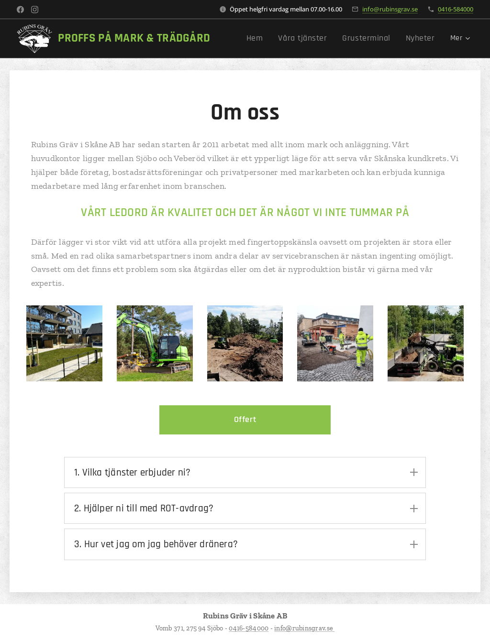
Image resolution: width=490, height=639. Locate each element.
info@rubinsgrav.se (390, 9)
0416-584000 (455, 9)
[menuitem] (271, 39)
